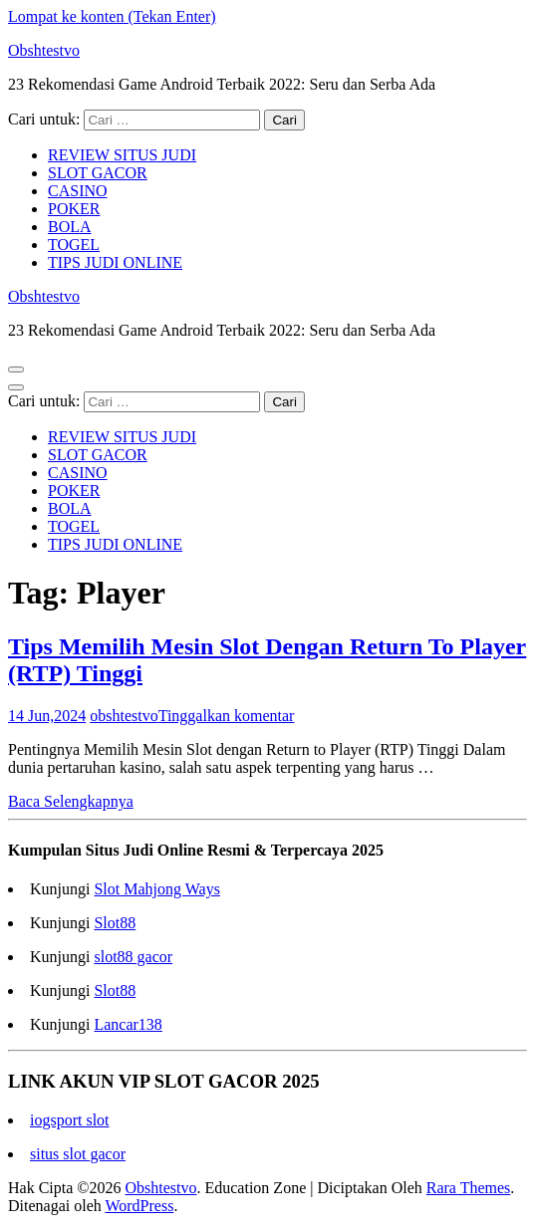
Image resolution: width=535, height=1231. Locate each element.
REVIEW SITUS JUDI (122, 154)
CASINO (78, 190)
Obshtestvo (44, 50)
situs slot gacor (78, 1153)
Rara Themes (468, 1187)
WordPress (139, 1205)
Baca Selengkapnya (71, 801)
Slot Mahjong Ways (156, 888)
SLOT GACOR (97, 172)
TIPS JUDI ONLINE (115, 262)
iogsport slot (70, 1119)
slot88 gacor (133, 956)
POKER (74, 208)
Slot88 (114, 922)
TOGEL (74, 244)
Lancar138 (127, 1024)
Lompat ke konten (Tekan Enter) (112, 16)
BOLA (70, 226)
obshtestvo (123, 715)
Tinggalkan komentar (226, 715)
